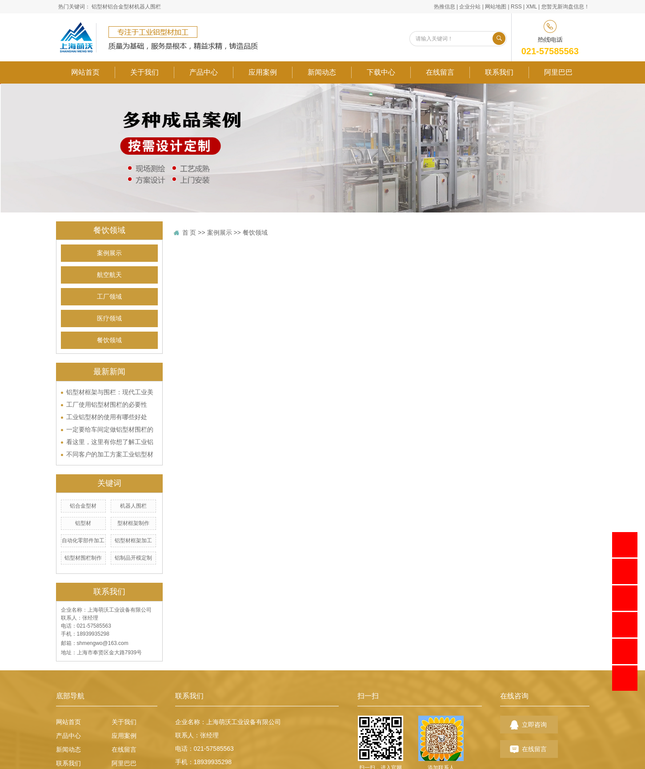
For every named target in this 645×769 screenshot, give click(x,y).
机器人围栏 (147, 7)
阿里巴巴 (558, 72)
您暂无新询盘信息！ (565, 7)
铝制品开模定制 (133, 558)
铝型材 (100, 7)
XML (531, 7)
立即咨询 (534, 724)
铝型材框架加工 (133, 540)
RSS (516, 7)
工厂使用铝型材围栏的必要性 (106, 404)
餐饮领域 (109, 340)
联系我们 (499, 72)
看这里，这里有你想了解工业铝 (109, 441)
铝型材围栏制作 (83, 558)
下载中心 (381, 72)
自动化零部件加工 (83, 540)
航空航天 (109, 275)
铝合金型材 (121, 7)
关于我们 (144, 72)
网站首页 (85, 72)
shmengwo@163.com (102, 643)
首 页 (189, 232)
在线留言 (440, 72)
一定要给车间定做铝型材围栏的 (109, 429)
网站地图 (495, 7)
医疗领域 (109, 318)
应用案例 (262, 72)
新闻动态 (322, 72)
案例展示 (109, 253)
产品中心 (203, 72)
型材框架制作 (133, 523)
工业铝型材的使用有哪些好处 (106, 417)
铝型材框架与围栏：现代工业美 (109, 392)
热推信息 (444, 7)
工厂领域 (109, 296)
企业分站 (470, 7)
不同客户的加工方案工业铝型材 (109, 454)
